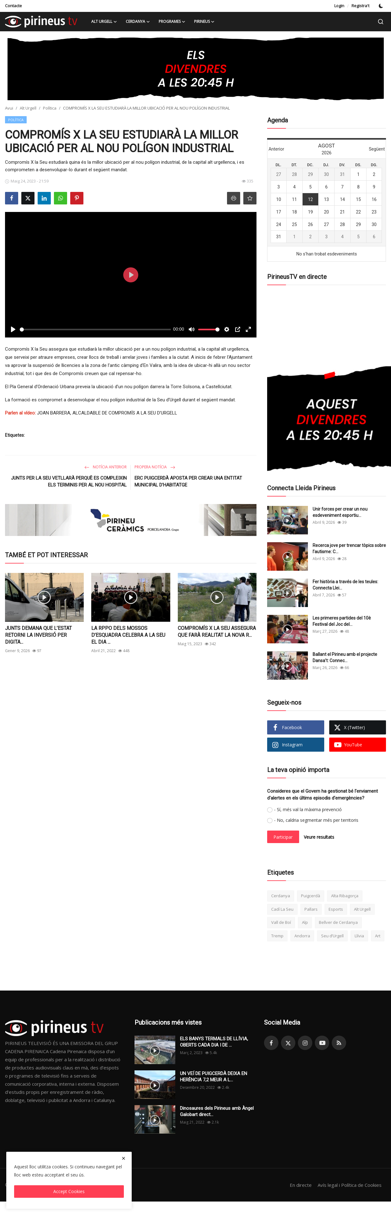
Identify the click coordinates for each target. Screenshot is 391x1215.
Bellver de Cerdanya (338, 922)
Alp (305, 922)
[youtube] (322, 1043)
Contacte (13, 5)
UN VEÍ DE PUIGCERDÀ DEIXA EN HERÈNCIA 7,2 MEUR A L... (213, 1077)
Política (49, 108)
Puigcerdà (310, 895)
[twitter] (288, 1043)
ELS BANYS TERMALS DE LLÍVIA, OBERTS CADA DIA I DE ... (214, 1042)
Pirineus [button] (204, 21)
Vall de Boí (281, 922)
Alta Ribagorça (344, 895)
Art (377, 936)
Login (339, 5)
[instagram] (305, 1043)
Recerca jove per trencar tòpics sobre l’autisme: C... (349, 548)
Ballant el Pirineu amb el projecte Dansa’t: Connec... (345, 657)
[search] (380, 21)
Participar (283, 837)
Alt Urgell (28, 108)
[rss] (339, 1043)
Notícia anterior (105, 467)
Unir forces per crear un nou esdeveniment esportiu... (340, 512)
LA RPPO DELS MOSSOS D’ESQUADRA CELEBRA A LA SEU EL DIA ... (128, 635)
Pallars (311, 909)
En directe (301, 1185)
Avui (9, 108)
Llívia (359, 936)
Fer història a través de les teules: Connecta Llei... (345, 584)
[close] (124, 1158)
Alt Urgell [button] (104, 21)
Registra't (360, 5)
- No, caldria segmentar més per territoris (316, 820)
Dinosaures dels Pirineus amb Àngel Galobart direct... (217, 1111)
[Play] (13, 329)
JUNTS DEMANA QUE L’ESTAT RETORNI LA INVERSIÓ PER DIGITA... (38, 635)
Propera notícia (155, 467)
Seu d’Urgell (332, 936)
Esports (336, 909)
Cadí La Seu (282, 909)
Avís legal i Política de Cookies (350, 1185)
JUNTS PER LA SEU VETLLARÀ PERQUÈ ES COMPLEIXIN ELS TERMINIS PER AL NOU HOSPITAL (69, 481)
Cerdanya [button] (138, 21)
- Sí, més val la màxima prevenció (308, 809)
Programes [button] (172, 21)
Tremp (277, 936)
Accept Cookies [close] (69, 1191)
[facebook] (271, 1043)
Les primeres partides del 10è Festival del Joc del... (342, 621)
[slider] (95, 329)
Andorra (302, 936)
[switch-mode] (381, 6)
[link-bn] (196, 69)
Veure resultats (319, 837)
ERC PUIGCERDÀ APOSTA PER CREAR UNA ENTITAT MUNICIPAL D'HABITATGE (188, 481)
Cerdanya (280, 895)
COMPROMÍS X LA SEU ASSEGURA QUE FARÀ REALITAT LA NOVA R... (217, 631)
